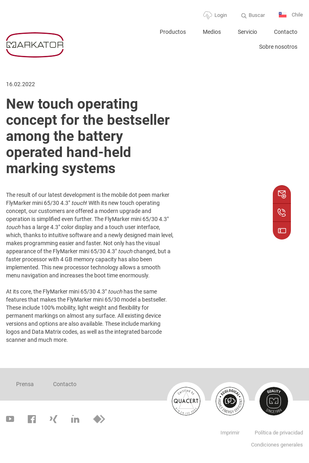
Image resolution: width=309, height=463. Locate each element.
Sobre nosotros (278, 46)
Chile (290, 15)
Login (220, 15)
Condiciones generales (277, 445)
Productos (173, 32)
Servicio (247, 32)
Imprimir (229, 433)
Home (141, 35)
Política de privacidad (279, 433)
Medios (212, 32)
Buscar (257, 15)
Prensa (25, 384)
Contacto (285, 32)
